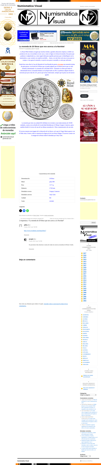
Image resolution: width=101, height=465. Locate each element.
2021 (83, 266)
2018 (83, 272)
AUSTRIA (84, 319)
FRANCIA (84, 339)
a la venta (60, 64)
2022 (83, 264)
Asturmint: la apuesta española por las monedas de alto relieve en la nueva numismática (88, 426)
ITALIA (83, 348)
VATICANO (84, 364)
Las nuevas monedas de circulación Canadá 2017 (31, 43)
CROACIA (84, 327)
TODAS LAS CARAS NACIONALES (87, 376)
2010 (83, 288)
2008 (83, 292)
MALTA (84, 356)
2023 (83, 261)
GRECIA (84, 342)
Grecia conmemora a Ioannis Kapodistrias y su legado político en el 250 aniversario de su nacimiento (89, 437)
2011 (83, 286)
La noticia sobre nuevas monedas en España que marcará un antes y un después (89, 450)
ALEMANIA (85, 315)
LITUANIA (84, 352)
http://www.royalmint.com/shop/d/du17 (35, 230)
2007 (83, 295)
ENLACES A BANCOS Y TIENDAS (88, 388)
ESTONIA (84, 335)
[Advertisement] (8, 172)
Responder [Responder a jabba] (26, 235)
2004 (83, 301)
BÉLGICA (84, 321)
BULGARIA (84, 323)
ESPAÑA (84, 333)
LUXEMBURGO (86, 354)
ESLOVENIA (85, 331)
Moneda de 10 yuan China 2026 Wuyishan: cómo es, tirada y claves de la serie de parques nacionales (89, 445)
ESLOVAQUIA (85, 329)
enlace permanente (49, 215)
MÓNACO (84, 358)
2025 (83, 257)
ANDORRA (84, 317)
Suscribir (84, 96)
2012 (83, 284)
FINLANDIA (85, 337)
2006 (83, 297)
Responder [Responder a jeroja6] (31, 249)
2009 (83, 290)
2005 (83, 299)
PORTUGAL (85, 360)
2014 (83, 280)
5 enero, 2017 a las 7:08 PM (30, 227)
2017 (83, 274)
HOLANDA (84, 344)
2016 (83, 276)
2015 (83, 278)
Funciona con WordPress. (87, 461)
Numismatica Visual (29, 5)
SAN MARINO (85, 362)
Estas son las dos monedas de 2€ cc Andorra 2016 (62, 43)
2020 (83, 268)
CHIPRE (84, 325)
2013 (83, 282)
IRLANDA (84, 346)
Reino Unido (36, 215)
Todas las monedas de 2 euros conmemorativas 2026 (89, 401)
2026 (83, 255)
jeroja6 (37, 48)
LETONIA (84, 350)
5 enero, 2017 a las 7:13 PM (35, 241)
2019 (83, 270)
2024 (83, 259)
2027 (83, 253)
